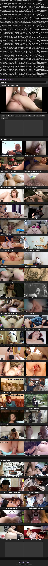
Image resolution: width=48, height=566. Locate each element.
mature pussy (35, 115)
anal (19, 115)
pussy (23, 115)
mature (7, 115)
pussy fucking (4, 118)
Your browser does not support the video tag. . (24, 100)
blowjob (3, 115)
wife (16, 115)
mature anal (42, 115)
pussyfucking (28, 115)
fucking (12, 115)
